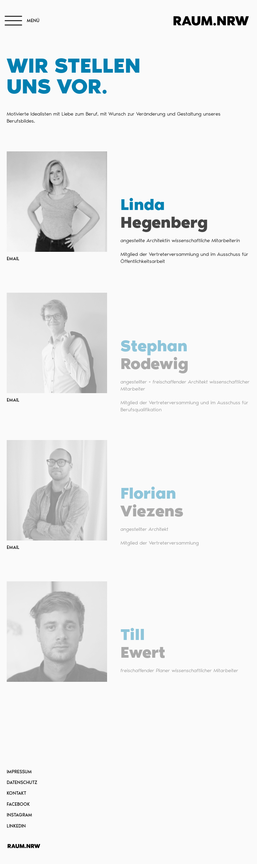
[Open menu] (13, 21)
